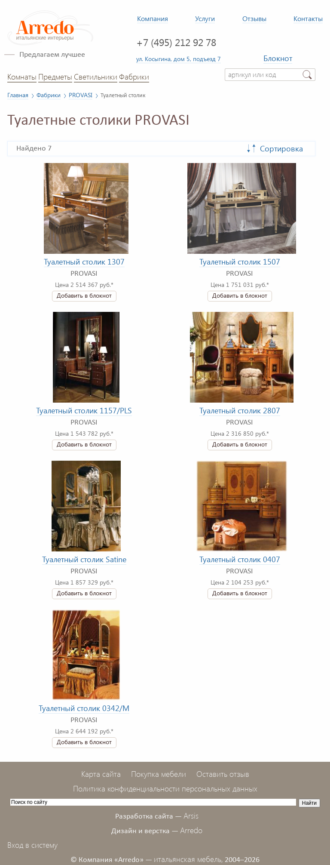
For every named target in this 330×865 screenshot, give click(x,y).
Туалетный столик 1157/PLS (84, 410)
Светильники (95, 76)
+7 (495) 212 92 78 (176, 42)
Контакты (308, 18)
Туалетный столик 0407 (239, 559)
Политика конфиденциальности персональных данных (165, 788)
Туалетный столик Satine (84, 559)
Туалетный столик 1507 (239, 261)
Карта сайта (101, 774)
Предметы (55, 76)
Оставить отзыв (222, 774)
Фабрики (134, 76)
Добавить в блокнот (84, 295)
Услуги (205, 18)
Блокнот (277, 58)
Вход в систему (32, 845)
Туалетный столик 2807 (239, 410)
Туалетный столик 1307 (84, 261)
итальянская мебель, (188, 859)
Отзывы (254, 18)
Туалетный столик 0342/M (84, 708)
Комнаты (22, 76)
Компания (152, 18)
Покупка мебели (158, 774)
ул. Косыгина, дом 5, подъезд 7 (178, 58)
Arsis (191, 815)
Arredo (191, 830)
